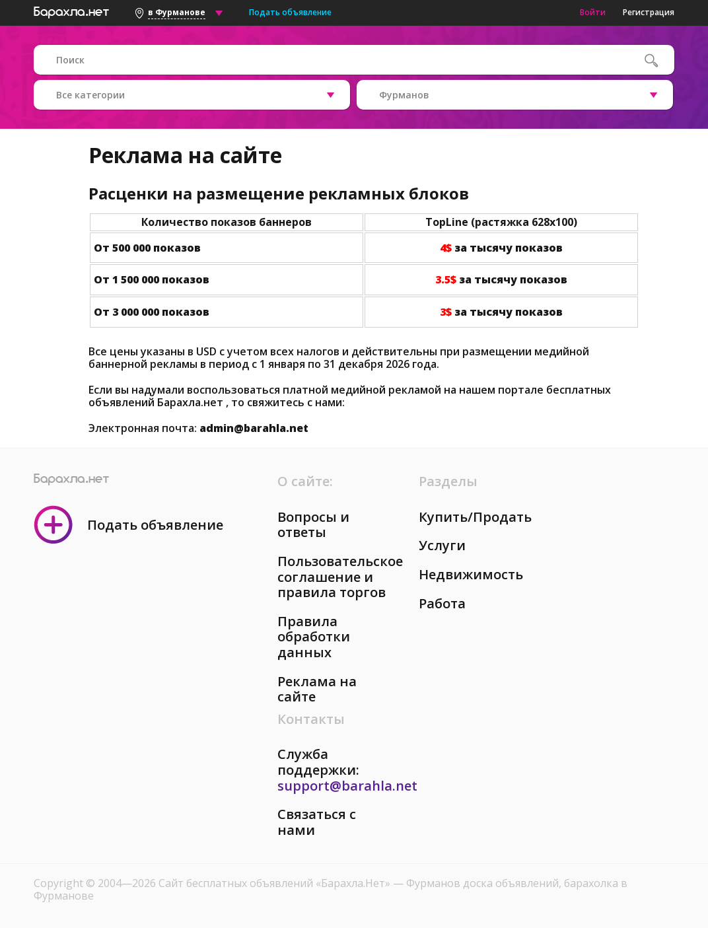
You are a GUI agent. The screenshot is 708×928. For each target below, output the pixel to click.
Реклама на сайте (317, 689)
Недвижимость (471, 574)
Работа (442, 603)
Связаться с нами (316, 822)
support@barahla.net (347, 786)
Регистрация (648, 12)
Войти (593, 12)
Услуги (442, 545)
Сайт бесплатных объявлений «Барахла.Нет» (276, 883)
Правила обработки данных (313, 636)
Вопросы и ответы (313, 525)
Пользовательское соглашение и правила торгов (340, 576)
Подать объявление (290, 12)
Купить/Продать (475, 517)
